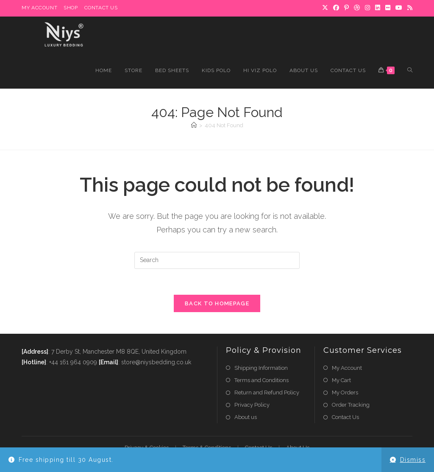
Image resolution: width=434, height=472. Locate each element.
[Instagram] (367, 8)
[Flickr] (388, 8)
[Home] (194, 125)
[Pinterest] (346, 8)
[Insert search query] (217, 260)
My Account (39, 8)
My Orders (345, 392)
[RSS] (408, 8)
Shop (71, 8)
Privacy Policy (252, 405)
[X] (325, 8)
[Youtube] (399, 8)
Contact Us (101, 8)
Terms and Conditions (261, 380)
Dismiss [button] (413, 459)
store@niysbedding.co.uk (156, 362)
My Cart (341, 380)
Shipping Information (261, 368)
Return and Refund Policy (266, 392)
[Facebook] (336, 8)
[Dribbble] (356, 8)
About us (245, 417)
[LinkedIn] (378, 8)
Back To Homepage (217, 303)
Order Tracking (351, 405)
